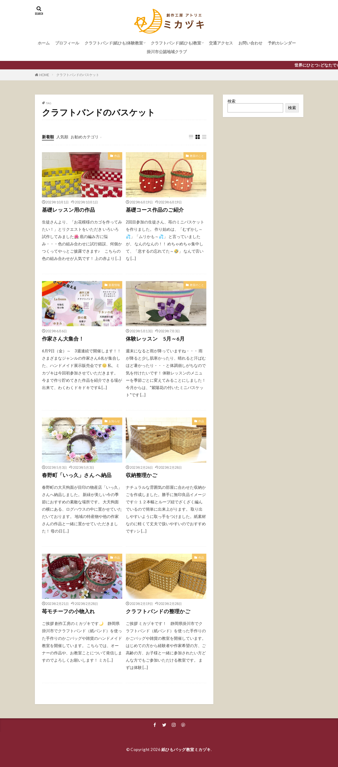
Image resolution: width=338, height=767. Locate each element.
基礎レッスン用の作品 (68, 210)
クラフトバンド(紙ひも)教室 (176, 42)
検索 (232, 101)
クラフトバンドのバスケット (77, 75)
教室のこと (197, 156)
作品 (117, 156)
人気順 (62, 136)
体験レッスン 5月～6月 (155, 339)
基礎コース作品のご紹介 (155, 210)
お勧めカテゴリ (85, 136)
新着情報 (114, 285)
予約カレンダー (282, 42)
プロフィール (67, 42)
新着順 (48, 136)
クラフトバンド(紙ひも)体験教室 (114, 42)
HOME (44, 75)
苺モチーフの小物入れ (68, 611)
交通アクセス (221, 42)
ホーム (44, 42)
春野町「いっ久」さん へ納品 (76, 475)
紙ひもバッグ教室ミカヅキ (186, 749)
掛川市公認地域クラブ (167, 51)
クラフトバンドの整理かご (158, 611)
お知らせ (114, 421)
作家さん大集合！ (63, 339)
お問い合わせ (250, 42)
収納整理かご (141, 475)
